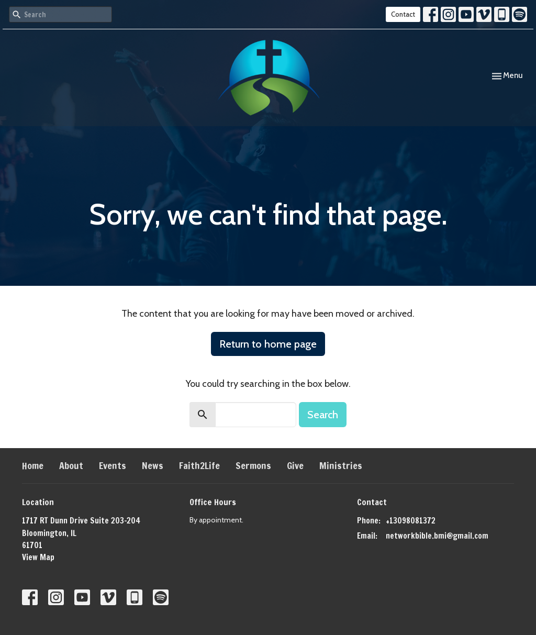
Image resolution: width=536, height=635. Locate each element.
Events (112, 465)
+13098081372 (411, 520)
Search (322, 414)
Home (32, 465)
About (71, 465)
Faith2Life (199, 465)
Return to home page (268, 344)
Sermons (253, 465)
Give (295, 465)
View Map (38, 557)
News (152, 465)
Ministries (340, 465)
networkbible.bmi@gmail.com (437, 535)
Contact (403, 14)
